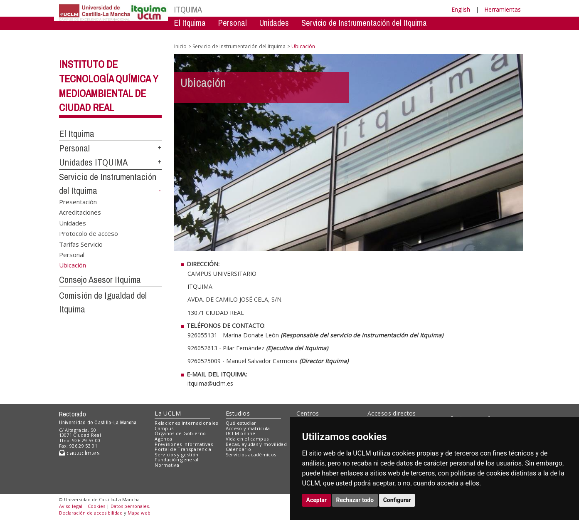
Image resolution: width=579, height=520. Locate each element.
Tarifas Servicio (81, 244)
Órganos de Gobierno (180, 433)
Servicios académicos (251, 454)
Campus (164, 428)
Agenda (163, 439)
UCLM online (241, 433)
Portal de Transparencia (183, 449)
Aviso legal (70, 506)
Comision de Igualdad (416, 35)
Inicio (180, 46)
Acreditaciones (80, 212)
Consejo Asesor (344, 35)
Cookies (96, 506)
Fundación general (177, 459)
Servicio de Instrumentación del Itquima (364, 22)
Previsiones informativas (184, 444)
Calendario (238, 449)
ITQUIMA (188, 9)
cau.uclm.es (79, 453)
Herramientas (502, 9)
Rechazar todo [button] (355, 500)
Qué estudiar (241, 423)
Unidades (274, 22)
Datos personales (130, 506)
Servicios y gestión (176, 454)
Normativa (167, 465)
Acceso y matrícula (248, 428)
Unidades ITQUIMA (93, 162)
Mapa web (139, 513)
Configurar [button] (397, 500)
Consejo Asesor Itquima (100, 279)
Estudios (238, 413)
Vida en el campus (247, 439)
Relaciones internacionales (186, 423)
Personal (232, 22)
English (460, 9)
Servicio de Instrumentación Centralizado (240, 35)
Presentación (78, 201)
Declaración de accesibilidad (91, 513)
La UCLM (168, 413)
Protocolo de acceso (88, 233)
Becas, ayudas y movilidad (256, 444)
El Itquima (190, 22)
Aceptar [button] (316, 500)
